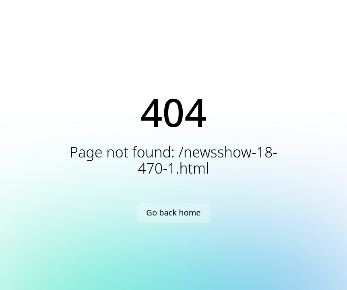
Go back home (173, 212)
